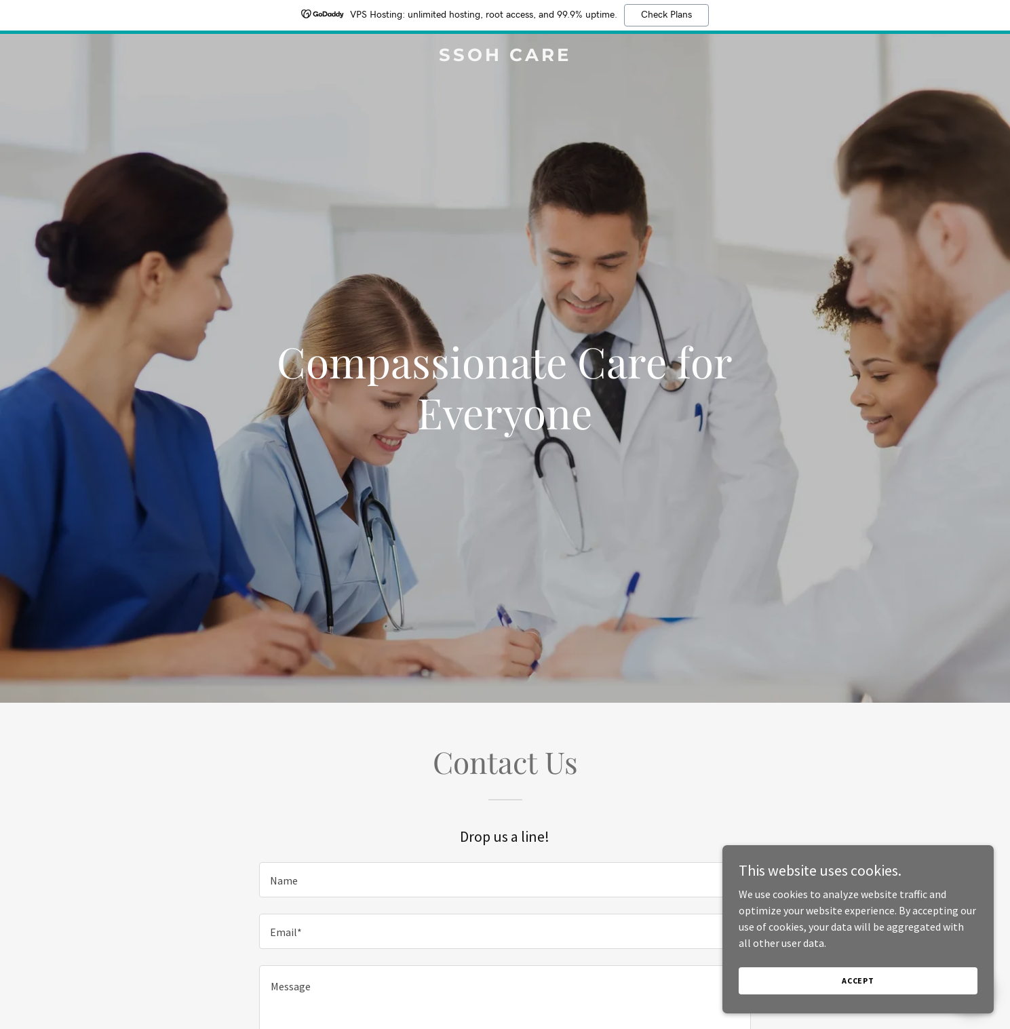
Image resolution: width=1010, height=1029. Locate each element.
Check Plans (666, 15)
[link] (504, 57)
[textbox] (505, 879)
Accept (858, 1008)
